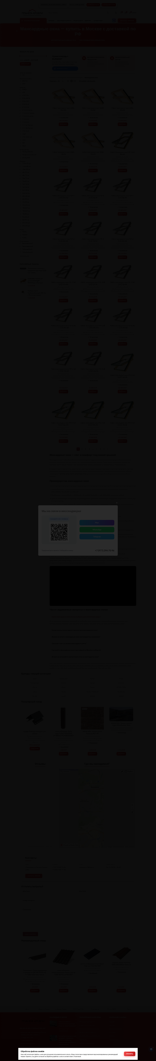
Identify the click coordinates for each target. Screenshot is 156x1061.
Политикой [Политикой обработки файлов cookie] (77, 1056)
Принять (129, 1054)
